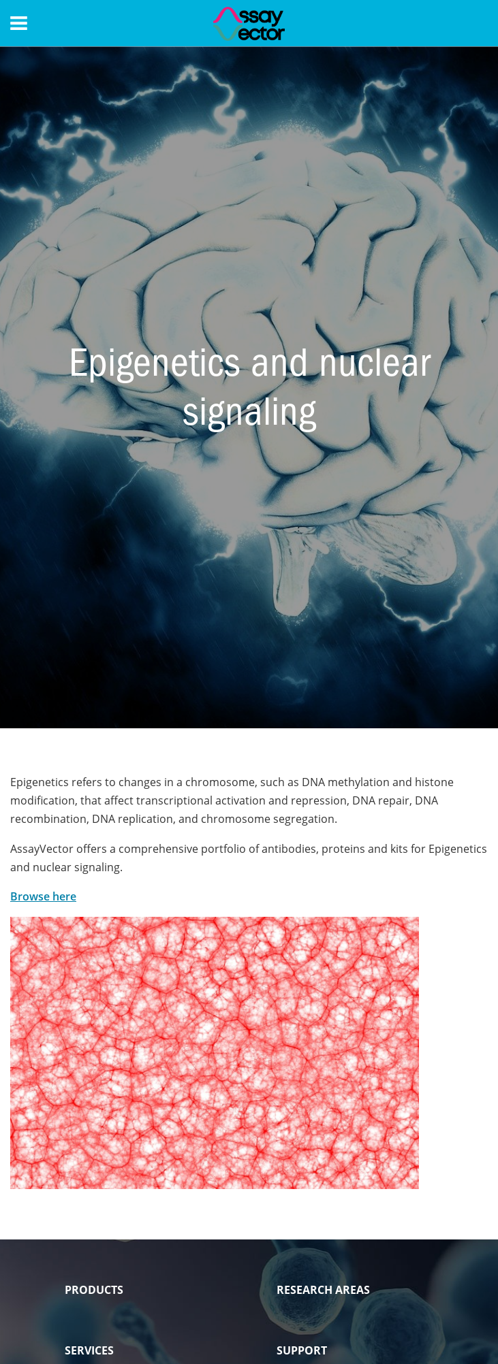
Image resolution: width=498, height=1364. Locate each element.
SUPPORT (302, 1350)
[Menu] (18, 22)
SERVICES (89, 1350)
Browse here (43, 896)
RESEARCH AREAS (323, 1289)
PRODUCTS (94, 1289)
